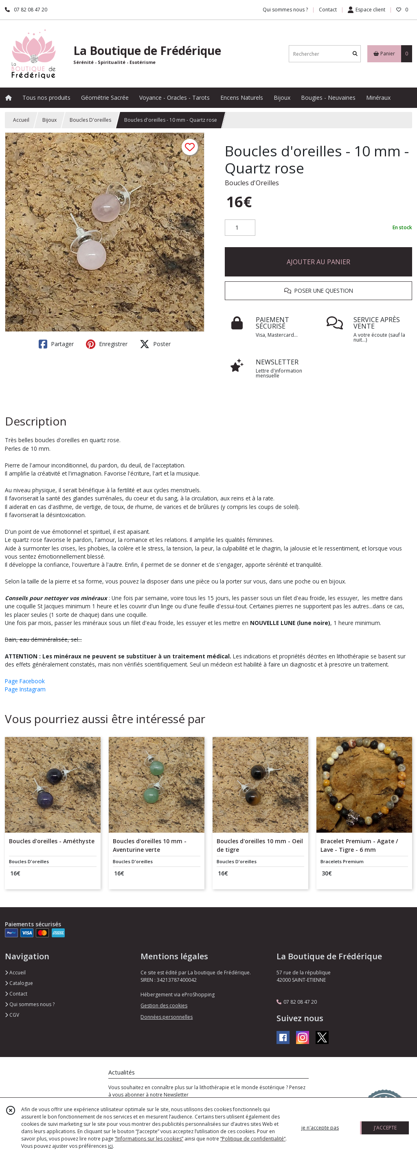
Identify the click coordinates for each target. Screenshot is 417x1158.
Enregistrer (106, 344)
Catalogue (19, 983)
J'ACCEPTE (385, 1127)
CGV (12, 1014)
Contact (328, 9)
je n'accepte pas (320, 1127)
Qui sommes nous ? (30, 1004)
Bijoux (49, 119)
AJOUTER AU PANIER (318, 261)
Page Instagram (25, 689)
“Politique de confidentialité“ (252, 1138)
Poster (155, 344)
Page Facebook (25, 681)
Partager (56, 344)
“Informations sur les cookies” (149, 1138)
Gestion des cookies (163, 1005)
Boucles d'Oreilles (252, 182)
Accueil (21, 119)
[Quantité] (240, 227)
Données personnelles (166, 1016)
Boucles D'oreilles (90, 119)
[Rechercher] (355, 54)
